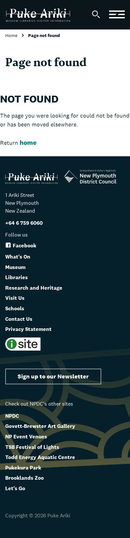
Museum (15, 267)
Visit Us (14, 298)
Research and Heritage (33, 287)
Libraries (16, 277)
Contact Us (18, 319)
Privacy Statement (28, 329)
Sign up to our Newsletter (53, 376)
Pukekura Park (23, 467)
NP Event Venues (26, 436)
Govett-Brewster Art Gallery (40, 426)
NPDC (12, 416)
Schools (14, 308)
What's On (17, 256)
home (28, 142)
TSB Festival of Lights (32, 447)
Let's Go (15, 488)
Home (12, 35)
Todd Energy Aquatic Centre (40, 457)
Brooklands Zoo (24, 477)
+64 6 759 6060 (24, 223)
